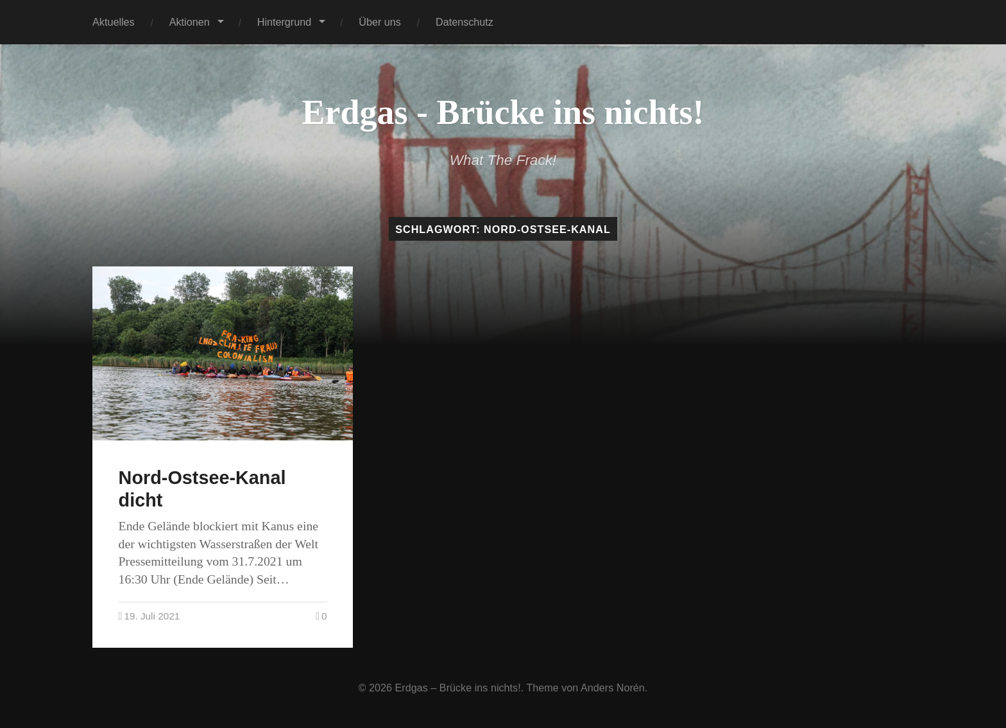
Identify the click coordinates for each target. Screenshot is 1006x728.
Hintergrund (284, 22)
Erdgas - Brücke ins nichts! (503, 112)
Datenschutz (464, 22)
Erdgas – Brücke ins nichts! (458, 687)
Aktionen (189, 22)
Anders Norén (613, 687)
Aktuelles (113, 22)
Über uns (380, 22)
